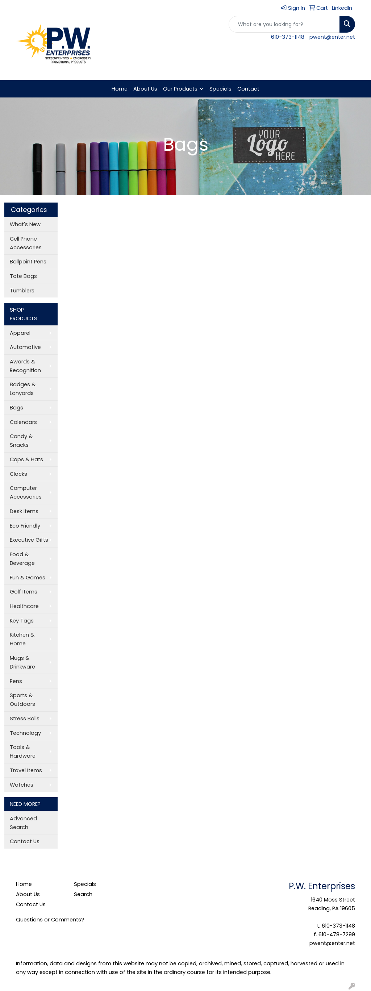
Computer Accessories (26, 492)
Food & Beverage (22, 559)
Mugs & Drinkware (22, 662)
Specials (220, 88)
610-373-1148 (287, 37)
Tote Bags (23, 276)
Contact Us (24, 841)
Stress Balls (24, 718)
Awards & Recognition (25, 366)
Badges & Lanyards (23, 389)
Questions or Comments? (50, 919)
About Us (145, 88)
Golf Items (23, 591)
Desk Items (24, 511)
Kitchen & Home (22, 639)
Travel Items (26, 770)
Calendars (23, 422)
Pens (16, 681)
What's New (25, 224)
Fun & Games (27, 577)
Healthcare (24, 606)
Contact (248, 88)
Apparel (20, 333)
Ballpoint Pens (28, 261)
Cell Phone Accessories (26, 243)
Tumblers (22, 290)
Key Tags (22, 620)
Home (120, 88)
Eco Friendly (25, 525)
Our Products (180, 88)
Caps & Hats (26, 459)
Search (83, 894)
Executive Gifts (29, 540)
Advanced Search (23, 823)
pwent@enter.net (332, 37)
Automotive (25, 347)
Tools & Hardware (23, 751)
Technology (25, 733)
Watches (21, 784)
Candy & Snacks (21, 441)
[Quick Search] (284, 24)
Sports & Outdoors (22, 700)
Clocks (18, 474)
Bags (16, 407)
